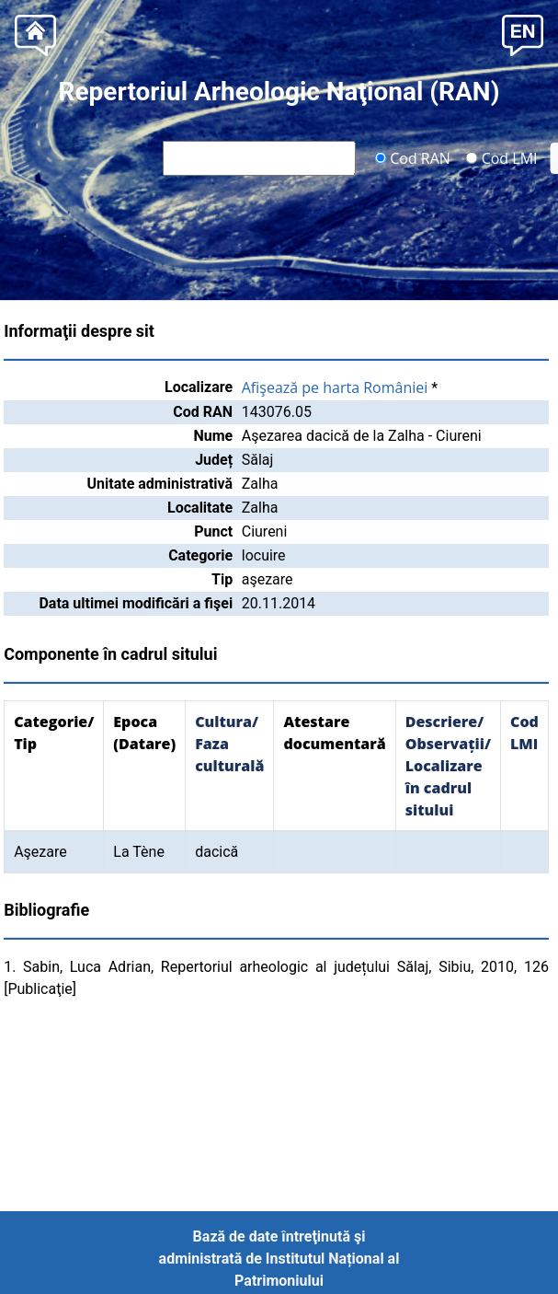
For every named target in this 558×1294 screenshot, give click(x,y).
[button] (522, 33)
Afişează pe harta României (335, 387)
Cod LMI (502, 157)
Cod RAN (412, 157)
